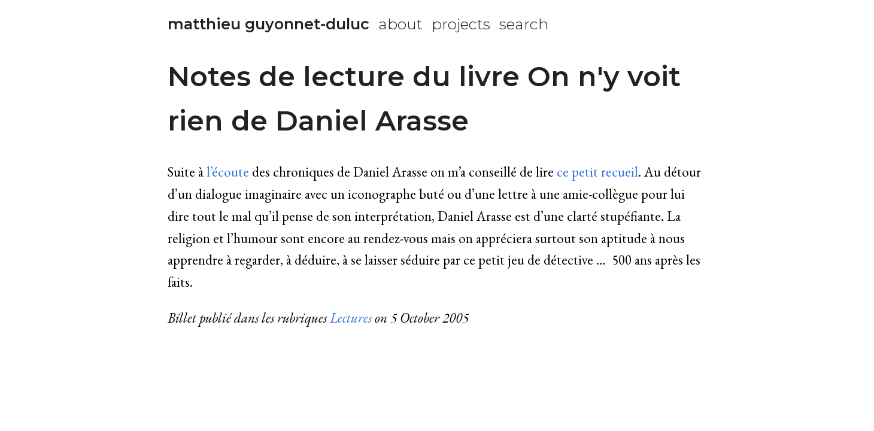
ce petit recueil (597, 172)
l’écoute (228, 172)
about (400, 24)
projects (461, 24)
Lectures (351, 318)
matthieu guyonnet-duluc (268, 24)
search (524, 24)
